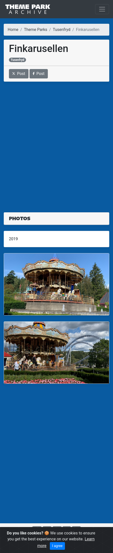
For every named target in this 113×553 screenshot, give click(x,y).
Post (18, 73)
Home (13, 29)
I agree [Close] (57, 546)
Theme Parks (35, 29)
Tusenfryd (61, 29)
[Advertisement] (56, 144)
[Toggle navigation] (102, 9)
